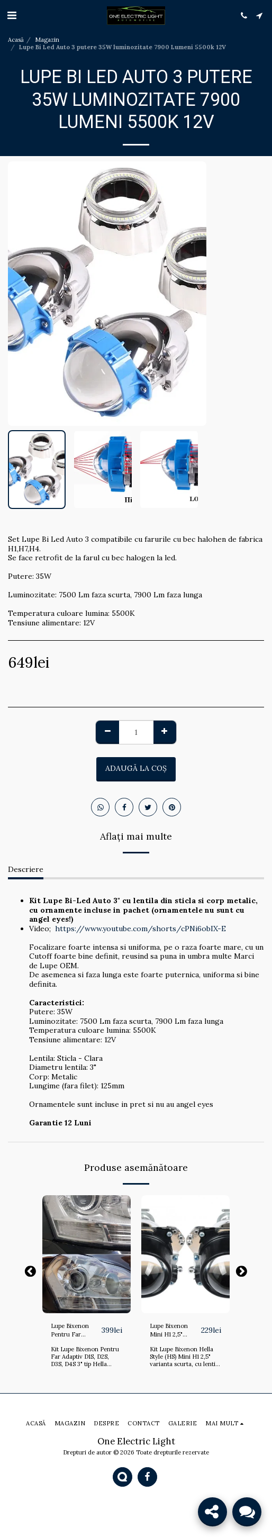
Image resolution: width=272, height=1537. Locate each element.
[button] (12, 15)
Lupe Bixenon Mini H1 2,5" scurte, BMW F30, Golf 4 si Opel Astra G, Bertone (175, 1331)
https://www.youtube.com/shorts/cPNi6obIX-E (140, 928)
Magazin (47, 39)
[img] (86, 1254)
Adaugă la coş (136, 768)
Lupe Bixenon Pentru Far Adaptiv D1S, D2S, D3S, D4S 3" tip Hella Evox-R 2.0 (74, 1331)
